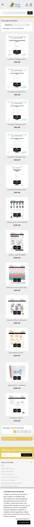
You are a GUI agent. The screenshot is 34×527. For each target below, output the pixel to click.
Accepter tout (24, 522)
